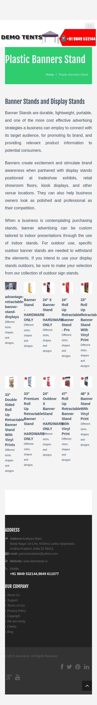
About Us (13, 595)
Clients (11, 626)
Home (50, 74)
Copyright (13, 616)
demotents (23, 656)
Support (12, 600)
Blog (10, 632)
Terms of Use (16, 605)
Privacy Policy (16, 611)
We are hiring (16, 621)
